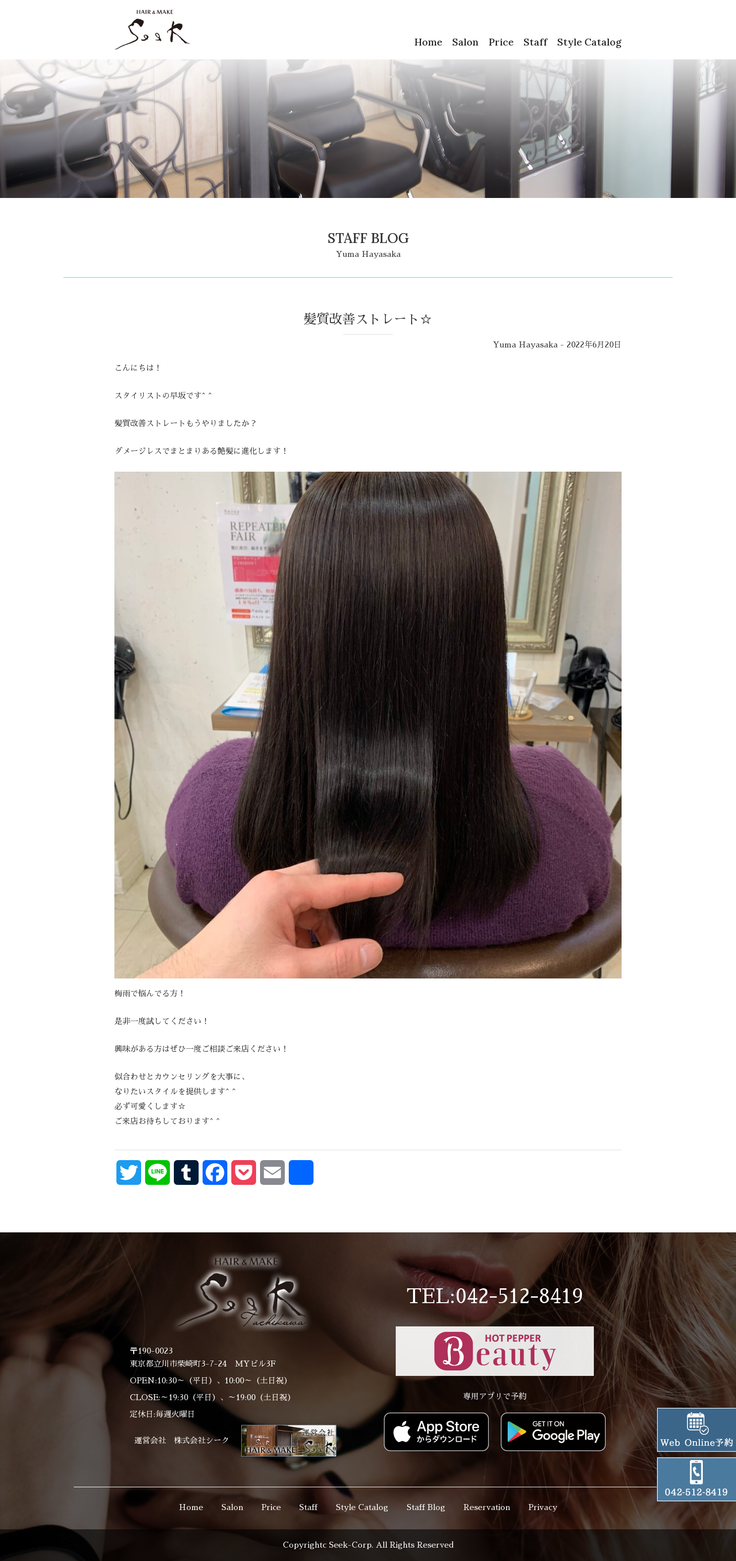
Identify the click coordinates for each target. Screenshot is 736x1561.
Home (428, 42)
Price (501, 42)
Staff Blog (426, 1508)
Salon (465, 42)
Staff (535, 42)
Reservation (487, 1508)
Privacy (542, 1508)
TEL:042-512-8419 (494, 1297)
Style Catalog (589, 42)
